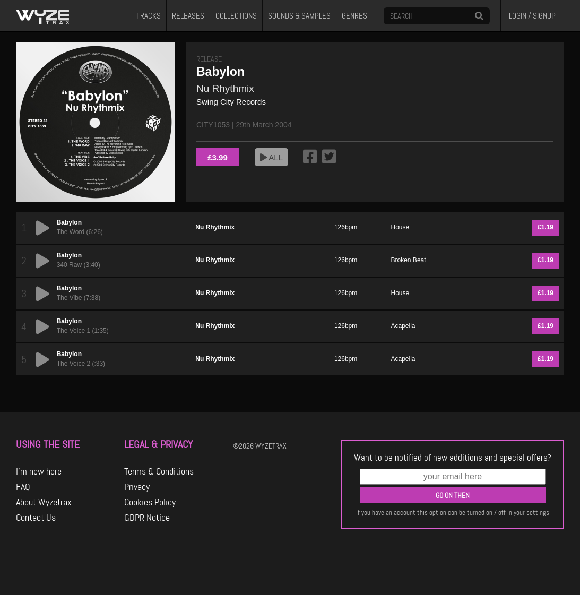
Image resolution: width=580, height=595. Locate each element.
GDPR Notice (147, 517)
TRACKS (148, 16)
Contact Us (36, 517)
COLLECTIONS (236, 16)
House (400, 227)
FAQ (23, 486)
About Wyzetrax (44, 502)
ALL (271, 157)
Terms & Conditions (159, 471)
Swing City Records (231, 101)
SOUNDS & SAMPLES (299, 16)
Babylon (69, 222)
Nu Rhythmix (225, 88)
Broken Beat (408, 260)
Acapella (403, 326)
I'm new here (39, 471)
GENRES (354, 16)
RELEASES (188, 16)
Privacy (137, 486)
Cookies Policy (150, 502)
